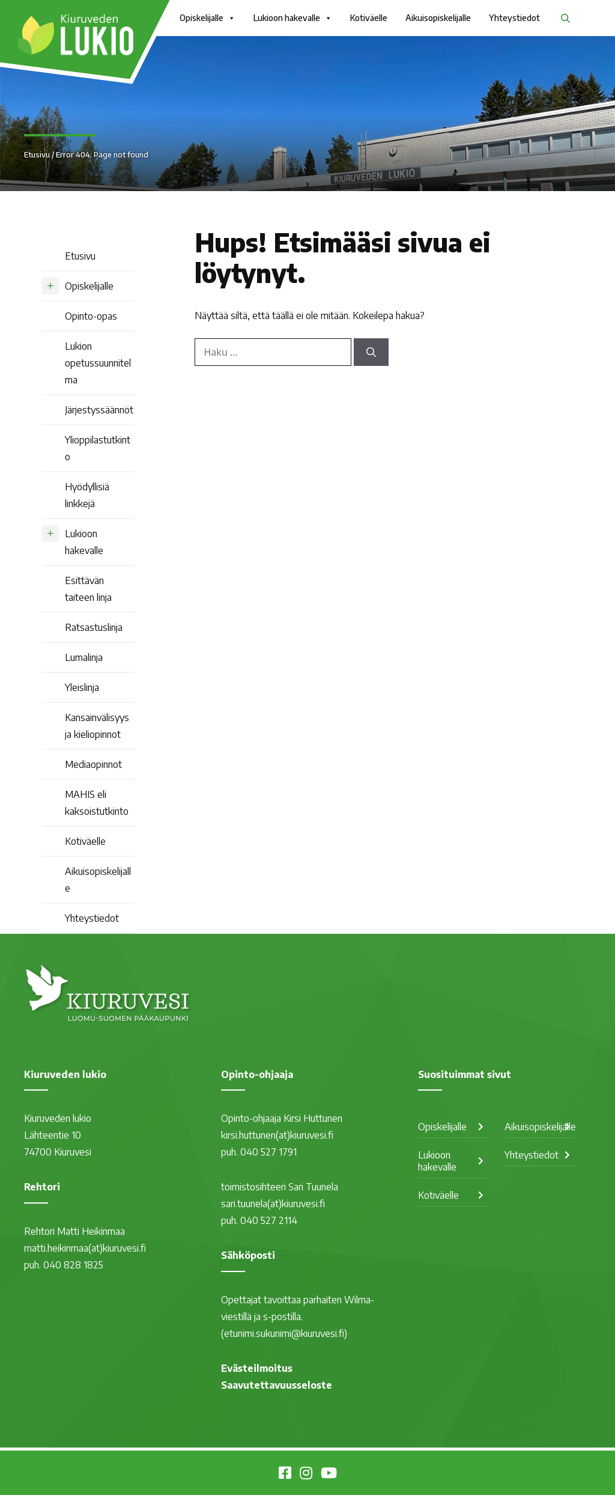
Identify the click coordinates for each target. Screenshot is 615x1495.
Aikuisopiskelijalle (438, 18)
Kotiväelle (368, 18)
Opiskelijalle (207, 18)
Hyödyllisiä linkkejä (87, 495)
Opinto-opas (91, 316)
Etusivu (37, 154)
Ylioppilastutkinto (97, 448)
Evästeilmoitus (256, 1368)
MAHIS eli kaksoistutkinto (97, 802)
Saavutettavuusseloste (276, 1385)
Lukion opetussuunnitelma (98, 363)
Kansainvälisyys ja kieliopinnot (97, 725)
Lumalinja (84, 657)
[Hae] (371, 352)
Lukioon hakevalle (292, 18)
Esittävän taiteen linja (88, 588)
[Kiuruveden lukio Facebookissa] (285, 1474)
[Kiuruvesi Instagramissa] (306, 1474)
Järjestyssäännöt (99, 410)
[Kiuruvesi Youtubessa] (329, 1474)
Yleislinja (82, 687)
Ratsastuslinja (94, 627)
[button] (565, 18)
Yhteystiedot (514, 18)
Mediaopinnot (93, 764)
